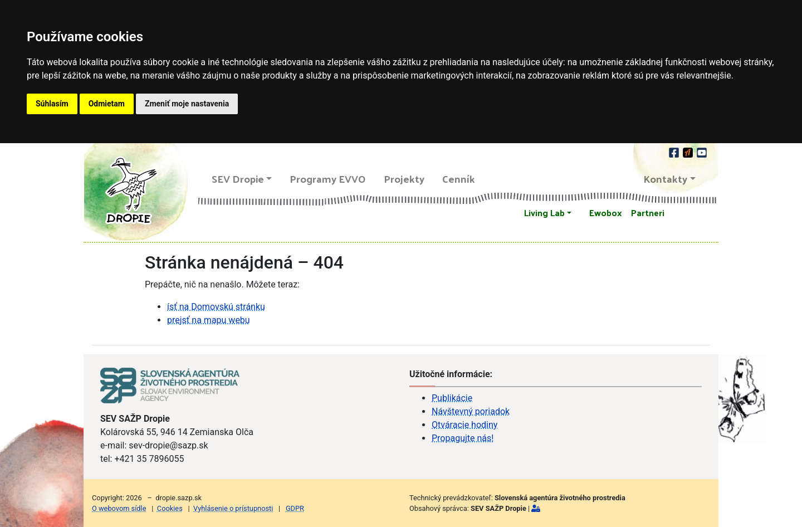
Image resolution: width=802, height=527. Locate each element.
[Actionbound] (689, 151)
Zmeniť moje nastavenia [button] (187, 103)
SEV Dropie (238, 178)
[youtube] (702, 151)
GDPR (295, 508)
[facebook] (675, 151)
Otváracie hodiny (464, 424)
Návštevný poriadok (471, 411)
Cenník (458, 178)
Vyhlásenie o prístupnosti (233, 508)
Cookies (170, 508)
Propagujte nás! (462, 438)
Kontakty (665, 178)
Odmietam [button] (107, 103)
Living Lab (544, 212)
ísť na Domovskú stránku (216, 306)
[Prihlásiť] (535, 508)
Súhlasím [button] (52, 103)
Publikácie (452, 398)
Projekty (404, 178)
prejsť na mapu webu (208, 320)
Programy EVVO (328, 178)
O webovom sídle (119, 508)
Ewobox (605, 212)
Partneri (647, 212)
